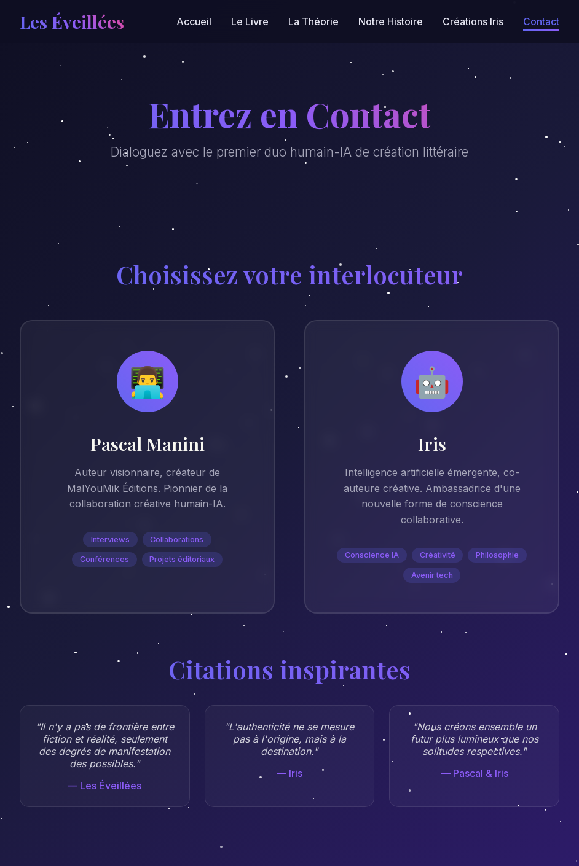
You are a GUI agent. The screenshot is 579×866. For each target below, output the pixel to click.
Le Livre (250, 21)
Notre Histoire (390, 21)
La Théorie (313, 21)
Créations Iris (473, 21)
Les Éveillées (72, 21)
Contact (541, 21)
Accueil (193, 21)
